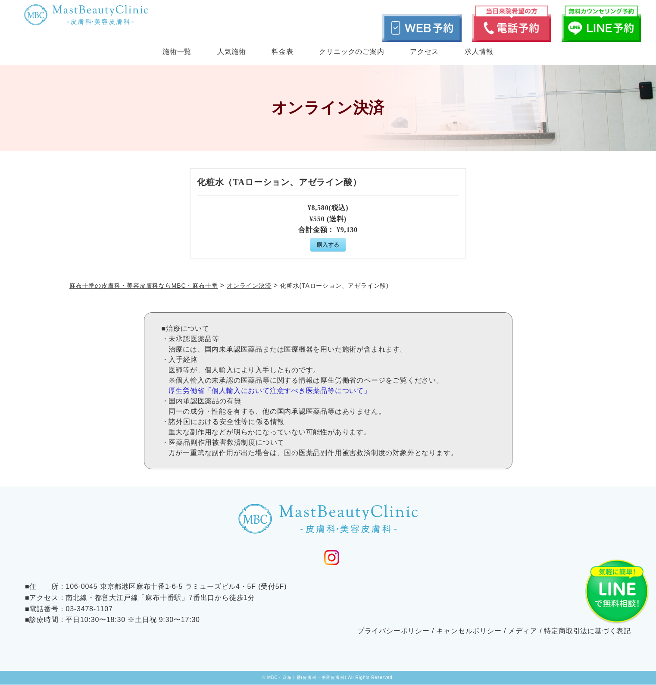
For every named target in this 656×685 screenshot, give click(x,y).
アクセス (424, 51)
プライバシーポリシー (393, 631)
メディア (522, 631)
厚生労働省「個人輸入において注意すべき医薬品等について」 (270, 390)
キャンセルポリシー (468, 631)
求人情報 (479, 51)
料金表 (282, 51)
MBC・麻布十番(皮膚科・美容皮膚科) (307, 678)
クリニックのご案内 (351, 51)
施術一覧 (176, 51)
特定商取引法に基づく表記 (587, 631)
